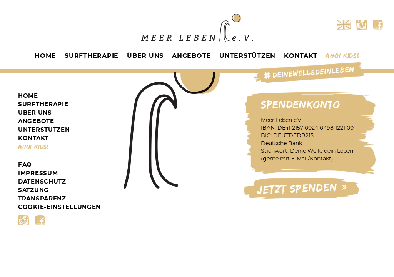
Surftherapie (92, 56)
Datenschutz (42, 182)
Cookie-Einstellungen (59, 207)
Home (45, 56)
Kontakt (300, 56)
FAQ (25, 165)
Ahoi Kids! (342, 56)
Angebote (191, 56)
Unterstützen (247, 56)
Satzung (33, 190)
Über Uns (145, 56)
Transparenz (42, 199)
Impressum (38, 173)
